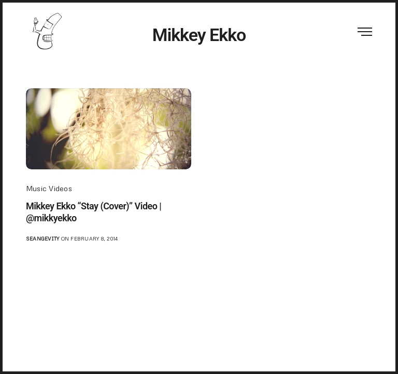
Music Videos (49, 188)
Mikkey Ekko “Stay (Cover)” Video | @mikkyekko (93, 212)
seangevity (42, 238)
